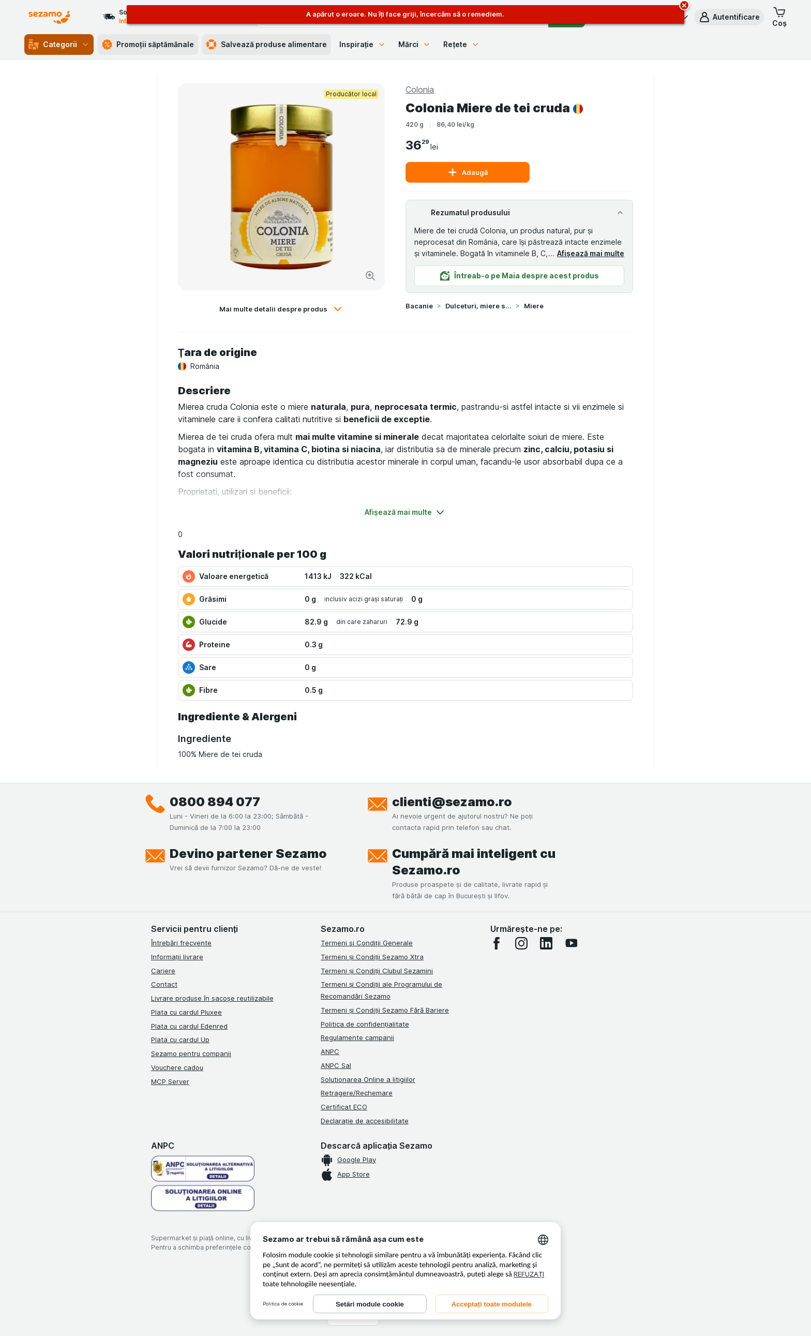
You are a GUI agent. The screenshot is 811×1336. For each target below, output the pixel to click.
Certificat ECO (344, 1107)
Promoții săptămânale (148, 44)
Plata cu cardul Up (180, 1039)
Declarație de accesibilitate (365, 1121)
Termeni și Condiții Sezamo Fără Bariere (385, 1010)
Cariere (163, 971)
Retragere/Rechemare (357, 1093)
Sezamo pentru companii (191, 1053)
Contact (164, 984)
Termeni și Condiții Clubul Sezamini (377, 971)
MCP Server (170, 1081)
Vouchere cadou (177, 1067)
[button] (729, 17)
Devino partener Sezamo (248, 853)
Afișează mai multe (590, 253)
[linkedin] (546, 943)
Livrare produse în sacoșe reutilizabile (212, 998)
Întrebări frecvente (181, 943)
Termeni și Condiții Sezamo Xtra (372, 957)
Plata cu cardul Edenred (189, 1026)
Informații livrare (177, 957)
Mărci (414, 44)
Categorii (58, 44)
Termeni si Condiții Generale (367, 943)
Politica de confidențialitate (365, 1024)
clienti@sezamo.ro (452, 801)
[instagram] (521, 943)
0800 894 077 (215, 801)
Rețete (461, 44)
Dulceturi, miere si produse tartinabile (478, 306)
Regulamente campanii (357, 1037)
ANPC (330, 1051)
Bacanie (419, 306)
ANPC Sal (336, 1065)
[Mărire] (370, 276)
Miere (534, 306)
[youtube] (571, 943)
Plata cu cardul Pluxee (186, 1012)
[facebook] (496, 943)
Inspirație (362, 44)
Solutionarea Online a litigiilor (368, 1079)
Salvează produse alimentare (266, 44)
